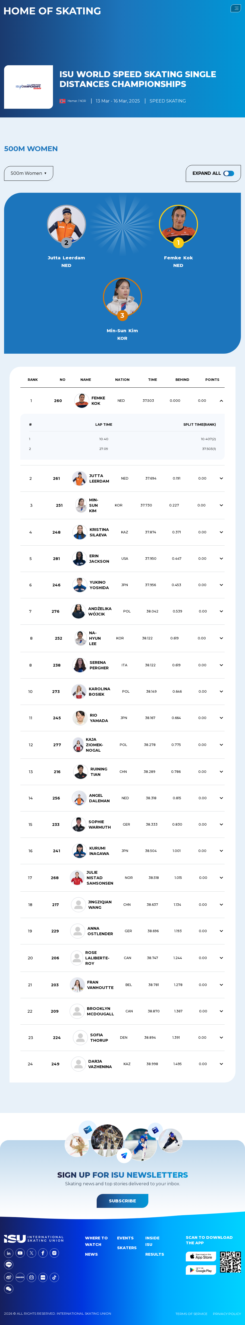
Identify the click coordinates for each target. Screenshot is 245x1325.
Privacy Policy (227, 1314)
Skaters (127, 1247)
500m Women (28, 173)
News (91, 1254)
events (125, 1238)
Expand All (213, 173)
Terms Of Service (191, 1314)
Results (154, 1254)
